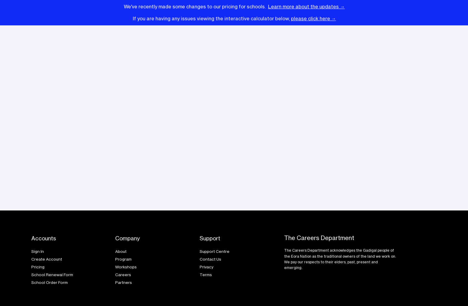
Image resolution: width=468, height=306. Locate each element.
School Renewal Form (52, 274)
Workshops (126, 267)
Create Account (47, 259)
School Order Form (50, 282)
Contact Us (211, 259)
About (121, 251)
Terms (206, 274)
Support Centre (215, 251)
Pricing (37, 267)
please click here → (313, 18)
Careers (123, 274)
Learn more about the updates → (306, 7)
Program (123, 259)
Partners (123, 282)
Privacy (206, 267)
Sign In (38, 251)
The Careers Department (319, 238)
